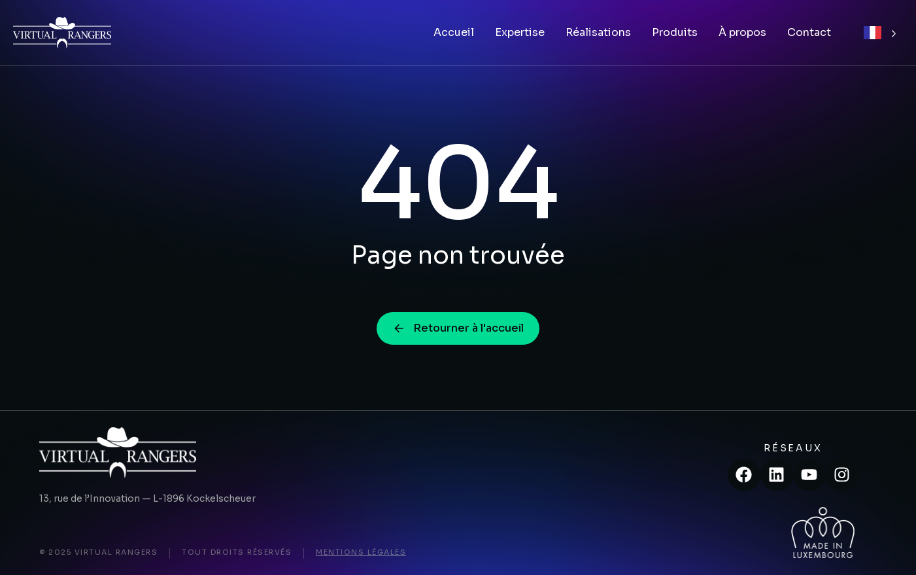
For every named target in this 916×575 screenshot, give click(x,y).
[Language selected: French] (880, 33)
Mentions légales (361, 552)
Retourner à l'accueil (458, 328)
